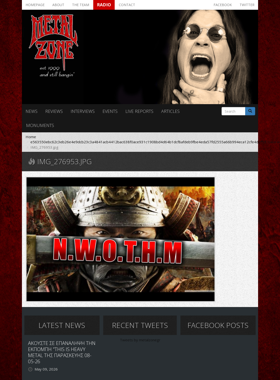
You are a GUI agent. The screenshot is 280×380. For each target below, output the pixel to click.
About (58, 4)
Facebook (223, 4)
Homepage (35, 4)
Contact (127, 4)
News (31, 111)
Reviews (54, 111)
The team (80, 4)
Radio (104, 5)
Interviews (83, 111)
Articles (170, 111)
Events (110, 111)
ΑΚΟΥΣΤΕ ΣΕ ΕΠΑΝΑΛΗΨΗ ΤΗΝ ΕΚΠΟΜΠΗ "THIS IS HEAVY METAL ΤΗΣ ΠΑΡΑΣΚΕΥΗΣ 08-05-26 (61, 352)
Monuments (40, 125)
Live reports (139, 111)
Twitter (247, 4)
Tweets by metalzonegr (140, 339)
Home (31, 136)
